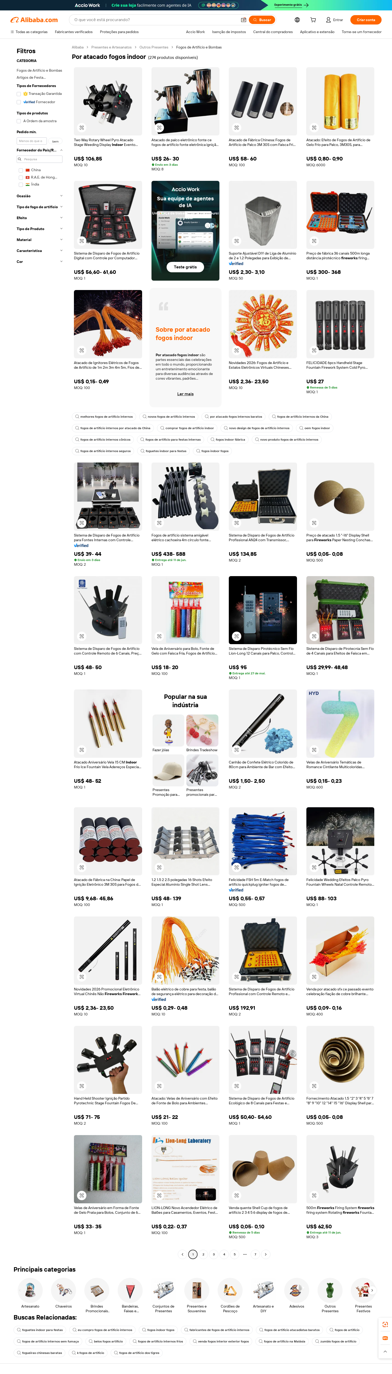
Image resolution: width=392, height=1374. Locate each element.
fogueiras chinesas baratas (39, 1353)
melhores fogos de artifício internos (104, 417)
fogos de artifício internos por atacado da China (112, 428)
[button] (244, 20)
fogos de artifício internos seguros (103, 451)
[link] (385, 1324)
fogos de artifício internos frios (158, 1341)
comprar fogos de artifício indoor (187, 428)
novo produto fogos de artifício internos (286, 440)
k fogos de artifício (88, 1353)
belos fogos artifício (106, 1341)
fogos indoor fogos (212, 451)
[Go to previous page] (182, 1254)
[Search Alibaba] (155, 20)
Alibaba (78, 47)
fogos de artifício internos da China (300, 417)
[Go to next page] (265, 1254)
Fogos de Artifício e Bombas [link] (199, 47)
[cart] (314, 21)
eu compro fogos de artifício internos (102, 1330)
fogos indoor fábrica (228, 440)
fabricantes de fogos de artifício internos (216, 1330)
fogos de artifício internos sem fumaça (48, 1341)
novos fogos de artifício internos (169, 417)
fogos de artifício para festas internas (170, 440)
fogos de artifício (344, 1330)
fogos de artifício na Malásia (282, 1341)
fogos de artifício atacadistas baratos (289, 1330)
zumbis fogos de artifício (335, 1341)
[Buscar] (262, 20)
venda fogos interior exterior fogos (221, 1341)
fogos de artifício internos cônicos (102, 440)
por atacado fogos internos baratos (233, 417)
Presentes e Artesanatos (111, 47)
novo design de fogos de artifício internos (256, 428)
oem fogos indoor (314, 428)
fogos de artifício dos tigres (136, 1353)
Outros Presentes (154, 47)
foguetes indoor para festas (163, 451)
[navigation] (40, 651)
